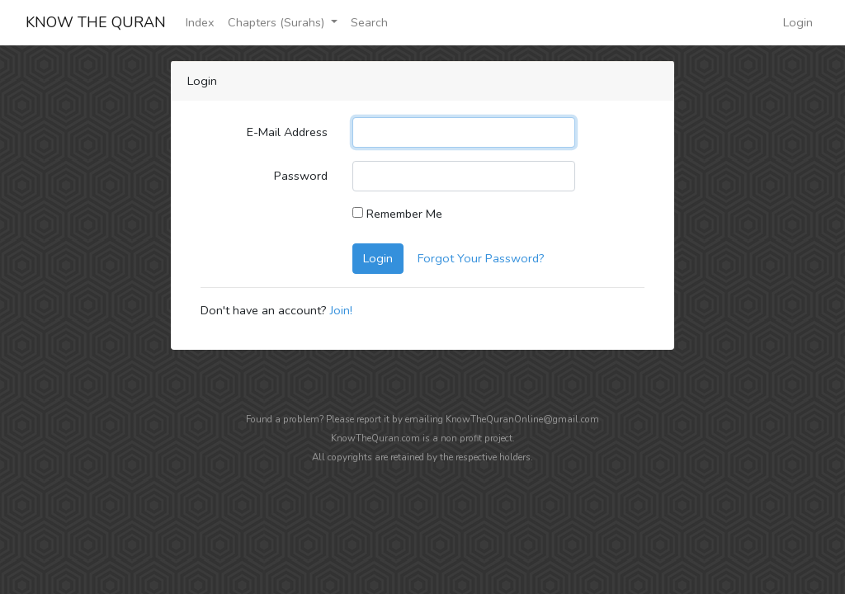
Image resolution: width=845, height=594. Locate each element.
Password (301, 175)
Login (798, 22)
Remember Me (397, 213)
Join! (341, 310)
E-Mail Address (287, 132)
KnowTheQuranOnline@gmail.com (522, 419)
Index (200, 22)
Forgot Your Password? (481, 258)
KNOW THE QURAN (96, 22)
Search (369, 22)
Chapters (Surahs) (278, 22)
